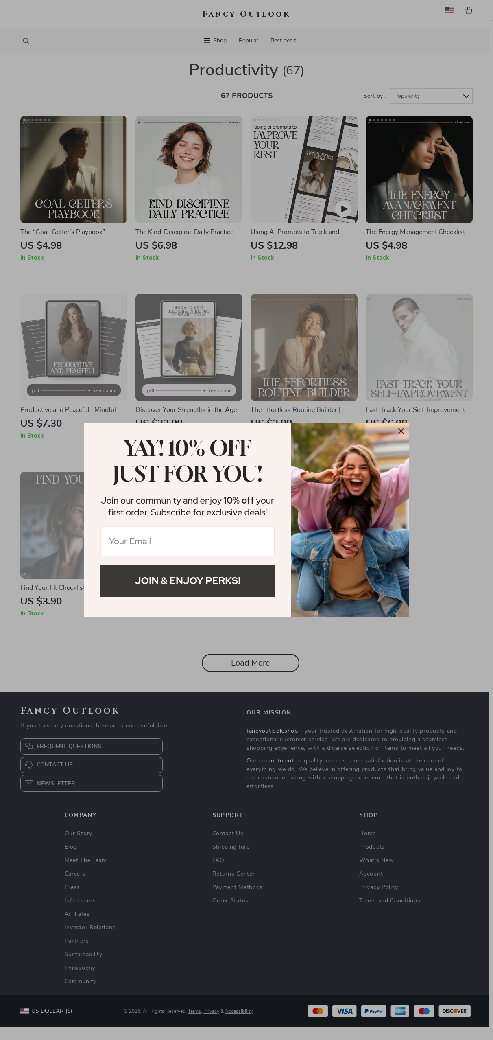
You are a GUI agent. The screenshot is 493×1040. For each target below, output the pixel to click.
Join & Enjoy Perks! (187, 580)
